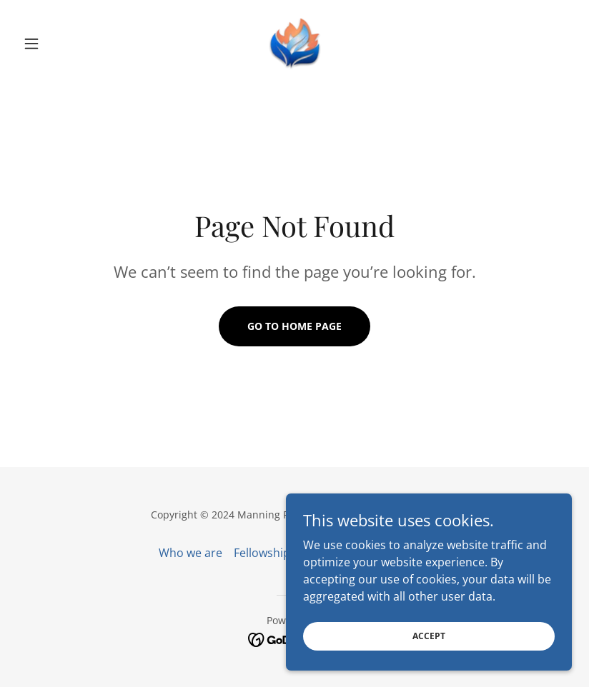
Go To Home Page (294, 326)
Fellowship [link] (262, 553)
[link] (294, 43)
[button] (58, 43)
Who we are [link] (190, 553)
